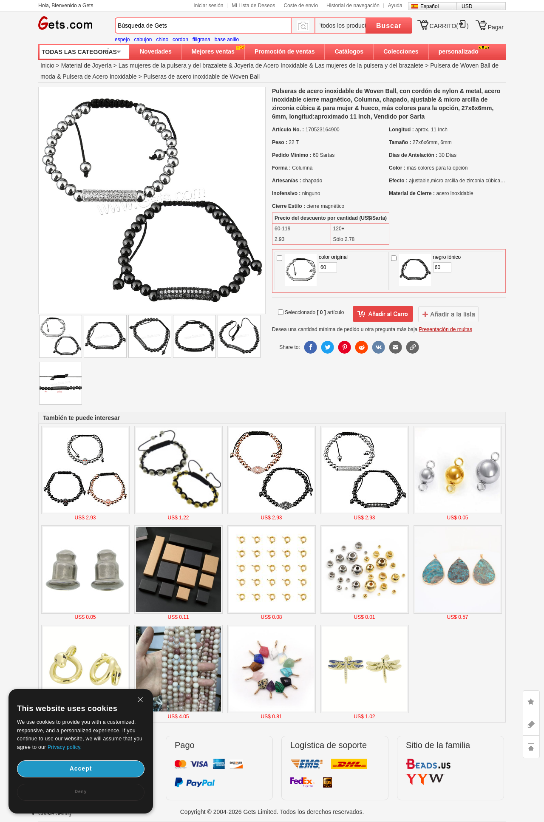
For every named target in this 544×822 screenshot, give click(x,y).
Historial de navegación (353, 6)
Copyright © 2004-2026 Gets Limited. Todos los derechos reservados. (272, 811)
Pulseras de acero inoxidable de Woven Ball (201, 76)
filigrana (201, 40)
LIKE (531, 702)
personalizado (459, 51)
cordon (180, 40)
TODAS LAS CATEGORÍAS (79, 51)
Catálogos (348, 51)
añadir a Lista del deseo (383, 314)
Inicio (47, 65)
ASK (531, 724)
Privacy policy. (65, 747)
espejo (122, 40)
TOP (531, 747)
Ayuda (395, 6)
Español (429, 6)
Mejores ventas (213, 51)
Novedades (156, 51)
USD (467, 6)
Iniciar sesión (208, 6)
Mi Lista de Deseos (253, 6)
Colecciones (400, 51)
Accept (81, 768)
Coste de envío (300, 6)
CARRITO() (449, 26)
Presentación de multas (445, 329)
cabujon (143, 40)
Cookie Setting (54, 813)
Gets (65, 23)
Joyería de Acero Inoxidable (271, 65)
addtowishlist (448, 314)
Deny (81, 791)
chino (162, 40)
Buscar (389, 25)
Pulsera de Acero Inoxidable (99, 76)
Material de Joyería (86, 65)
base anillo (227, 40)
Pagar (496, 27)
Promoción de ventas (285, 51)
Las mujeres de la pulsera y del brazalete (173, 65)
